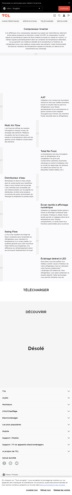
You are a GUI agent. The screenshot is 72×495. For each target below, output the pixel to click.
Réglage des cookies (62, 490)
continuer (64, 8)
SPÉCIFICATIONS (30, 21)
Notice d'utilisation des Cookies (52, 485)
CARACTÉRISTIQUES (10, 21)
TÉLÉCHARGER (47, 21)
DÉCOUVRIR (62, 21)
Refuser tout (45, 490)
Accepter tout (32, 490)
